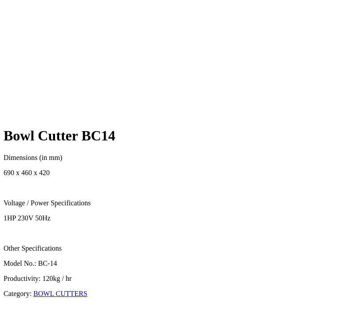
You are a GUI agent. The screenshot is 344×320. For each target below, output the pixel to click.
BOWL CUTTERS (60, 293)
